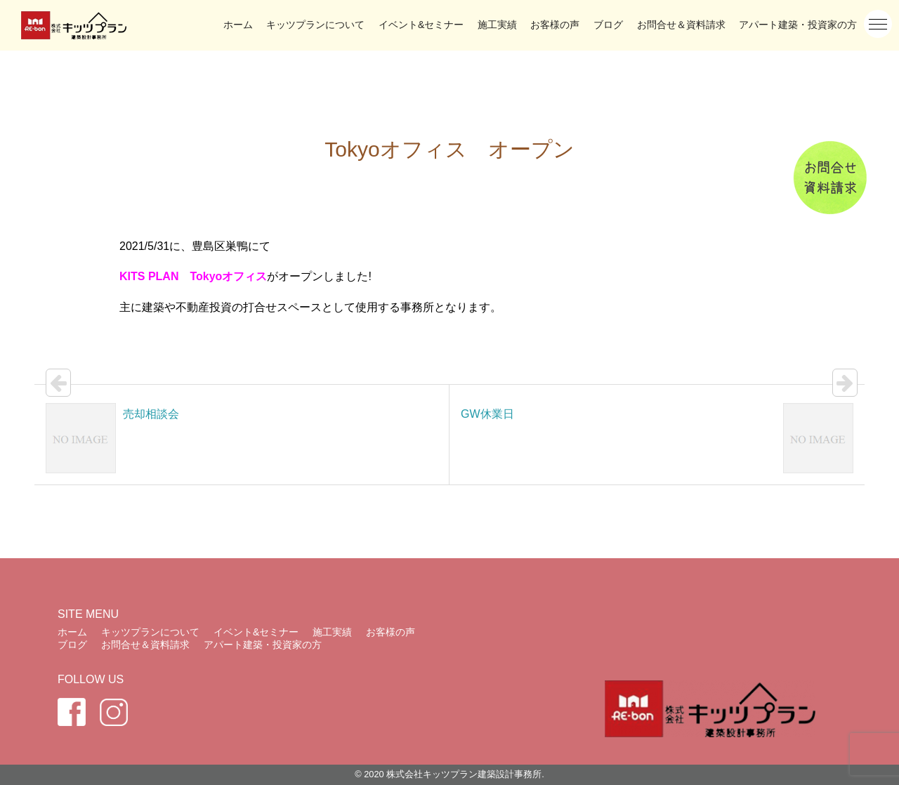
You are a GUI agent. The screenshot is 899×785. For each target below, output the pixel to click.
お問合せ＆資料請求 (681, 24)
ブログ (608, 24)
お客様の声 (554, 24)
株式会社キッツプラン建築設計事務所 (464, 774)
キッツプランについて (315, 24)
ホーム (238, 24)
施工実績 (497, 24)
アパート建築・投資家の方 (798, 24)
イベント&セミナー (421, 24)
